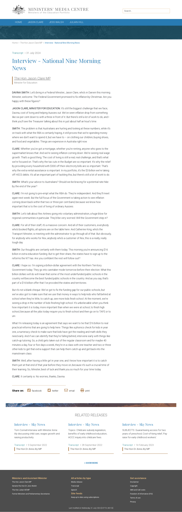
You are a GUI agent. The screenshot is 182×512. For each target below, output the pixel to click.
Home (18, 22)
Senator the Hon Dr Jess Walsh (24, 486)
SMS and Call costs (137, 490)
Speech (74, 490)
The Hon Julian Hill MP (21, 490)
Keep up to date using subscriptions (85, 497)
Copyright (133, 486)
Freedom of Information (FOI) (141, 494)
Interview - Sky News (37, 437)
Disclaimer (134, 482)
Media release (76, 482)
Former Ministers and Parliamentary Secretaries (31, 494)
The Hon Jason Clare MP (31, 43)
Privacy (133, 502)
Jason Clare (35, 22)
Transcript (75, 486)
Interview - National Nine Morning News (62, 43)
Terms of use (135, 498)
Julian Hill (76, 22)
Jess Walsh (56, 22)
